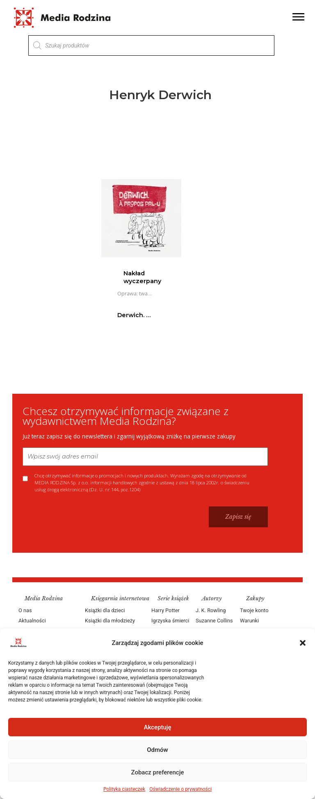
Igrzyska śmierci (170, 620)
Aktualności (32, 620)
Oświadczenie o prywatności (180, 789)
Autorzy (212, 598)
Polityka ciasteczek (124, 789)
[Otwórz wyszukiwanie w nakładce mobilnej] (151, 45)
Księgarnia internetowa (120, 598)
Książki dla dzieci (105, 610)
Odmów (157, 750)
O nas (25, 610)
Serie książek (173, 598)
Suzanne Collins (214, 620)
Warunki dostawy (250, 625)
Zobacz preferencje (157, 772)
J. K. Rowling (211, 610)
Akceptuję (157, 727)
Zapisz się (238, 516)
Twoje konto (254, 610)
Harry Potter (165, 610)
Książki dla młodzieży (110, 620)
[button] (303, 643)
